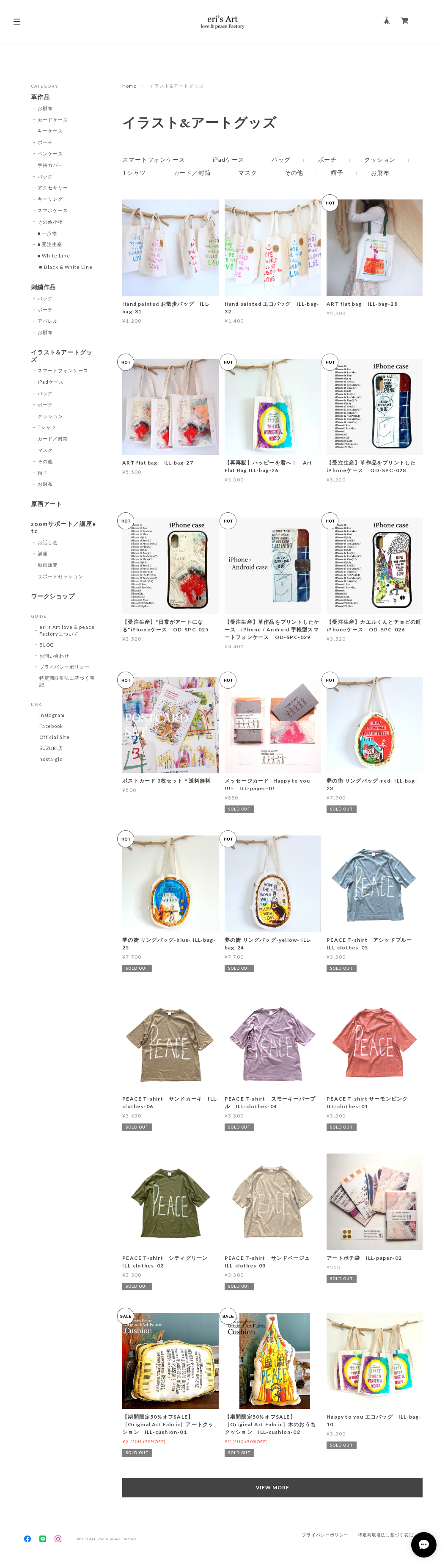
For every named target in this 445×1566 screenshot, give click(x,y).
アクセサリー (53, 187)
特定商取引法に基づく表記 (67, 681)
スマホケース (53, 210)
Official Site (54, 737)
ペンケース (50, 153)
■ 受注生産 (50, 244)
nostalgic (51, 759)
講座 (43, 553)
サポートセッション (60, 576)
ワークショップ (53, 596)
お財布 (380, 172)
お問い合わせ (54, 655)
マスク (247, 172)
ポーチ (327, 159)
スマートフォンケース (153, 159)
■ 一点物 (47, 233)
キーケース (50, 130)
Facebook (51, 726)
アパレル (48, 321)
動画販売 (48, 564)
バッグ (281, 159)
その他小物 (50, 221)
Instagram (52, 715)
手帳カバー (50, 165)
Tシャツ (134, 172)
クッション (380, 159)
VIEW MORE (273, 1487)
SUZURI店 (51, 748)
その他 (294, 172)
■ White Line (54, 255)
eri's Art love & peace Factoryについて (67, 630)
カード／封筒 (192, 172)
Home (129, 86)
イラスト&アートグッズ (62, 356)
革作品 (40, 97)
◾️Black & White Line (65, 267)
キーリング (50, 199)
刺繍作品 (43, 287)
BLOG (47, 644)
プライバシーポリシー (64, 667)
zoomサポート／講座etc (63, 527)
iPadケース (228, 159)
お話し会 (48, 542)
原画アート (47, 504)
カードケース (53, 119)
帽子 (337, 172)
